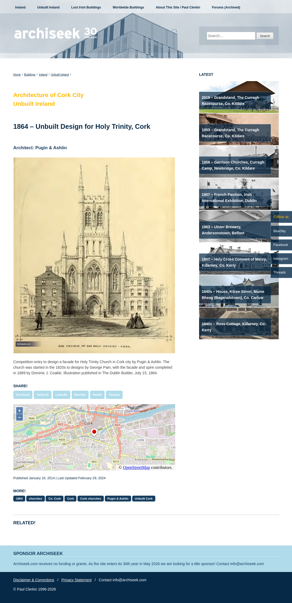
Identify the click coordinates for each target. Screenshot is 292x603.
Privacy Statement (76, 580)
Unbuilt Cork (144, 498)
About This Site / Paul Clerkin (178, 7)
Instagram (280, 259)
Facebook (23, 394)
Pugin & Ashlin (118, 498)
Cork (70, 498)
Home (17, 74)
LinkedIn (61, 394)
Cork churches (90, 498)
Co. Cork (54, 498)
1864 (19, 498)
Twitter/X (42, 394)
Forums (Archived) (226, 7)
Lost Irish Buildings (86, 7)
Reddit (97, 394)
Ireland (20, 7)
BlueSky (80, 394)
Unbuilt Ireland (48, 7)
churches (35, 498)
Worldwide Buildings (128, 7)
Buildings (30, 74)
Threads (114, 394)
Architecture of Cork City (48, 95)
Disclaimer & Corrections (33, 580)
